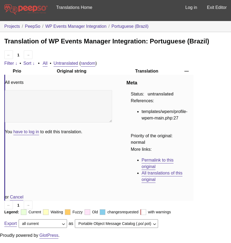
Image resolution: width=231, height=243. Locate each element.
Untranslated (65, 63)
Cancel (17, 197)
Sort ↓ (29, 63)
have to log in (26, 131)
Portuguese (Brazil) (130, 26)
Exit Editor (217, 7)
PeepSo (32, 26)
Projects (12, 26)
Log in (191, 7)
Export (10, 223)
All (45, 63)
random (88, 63)
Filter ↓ (10, 63)
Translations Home (74, 7)
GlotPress (48, 235)
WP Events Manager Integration (76, 26)
